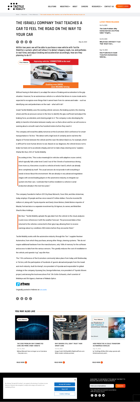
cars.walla (43, 290)
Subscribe (120, 386)
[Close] (75, 379)
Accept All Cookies (65, 384)
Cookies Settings (65, 394)
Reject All (65, 389)
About (75, 6)
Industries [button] (64, 6)
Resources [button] (96, 6)
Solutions (52, 6)
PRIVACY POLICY (100, 392)
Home (17, 14)
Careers (84, 6)
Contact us (109, 6)
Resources (24, 14)
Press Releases (34, 14)
